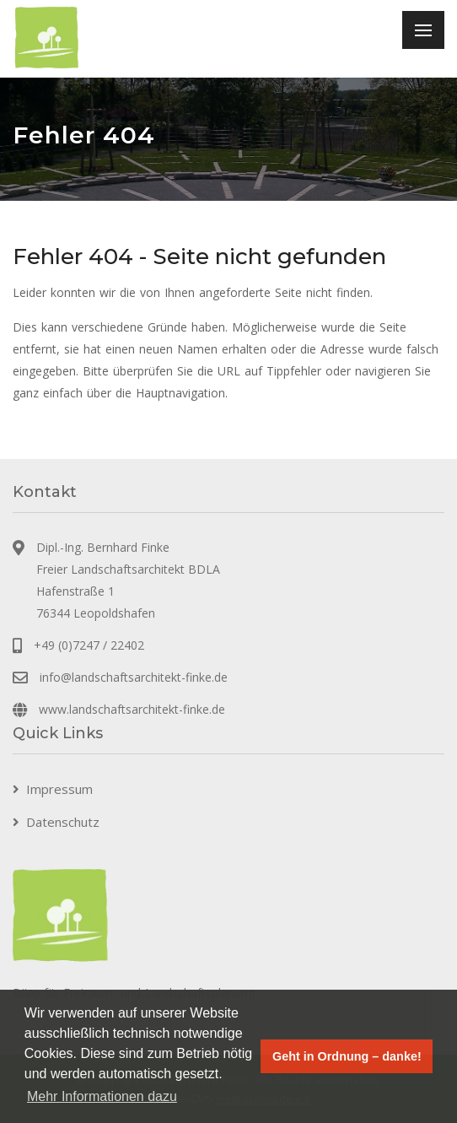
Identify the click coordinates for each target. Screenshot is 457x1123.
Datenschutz (62, 821)
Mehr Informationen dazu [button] (102, 1096)
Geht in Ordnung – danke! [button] (347, 1056)
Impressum (59, 788)
